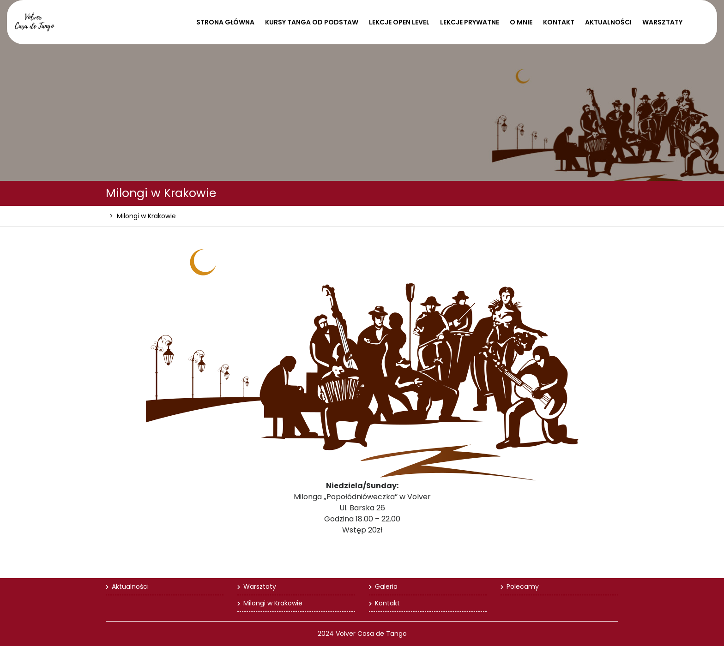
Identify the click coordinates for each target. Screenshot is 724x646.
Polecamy (523, 586)
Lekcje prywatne (469, 22)
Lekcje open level (399, 22)
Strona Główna (225, 22)
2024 (326, 633)
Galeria (386, 586)
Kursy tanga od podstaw (311, 22)
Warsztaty (662, 22)
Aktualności (608, 22)
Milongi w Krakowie (272, 603)
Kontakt (558, 22)
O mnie (521, 22)
